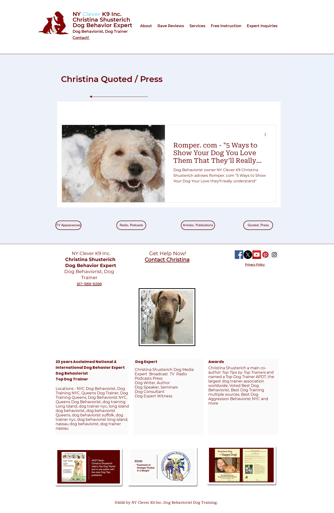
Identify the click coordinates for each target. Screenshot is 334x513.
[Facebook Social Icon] (239, 254)
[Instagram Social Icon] (274, 254)
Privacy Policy (255, 264)
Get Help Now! (167, 253)
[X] (248, 254)
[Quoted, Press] (258, 225)
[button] (146, 26)
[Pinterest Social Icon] (265, 254)
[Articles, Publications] (198, 225)
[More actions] (267, 134)
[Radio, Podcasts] (131, 225)
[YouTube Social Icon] (256, 254)
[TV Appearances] (68, 225)
